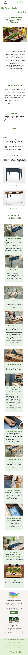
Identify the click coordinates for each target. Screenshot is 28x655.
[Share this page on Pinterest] (23, 12)
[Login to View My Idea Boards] (20, 1)
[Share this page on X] (21, 12)
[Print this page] (25, 12)
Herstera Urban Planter (14, 185)
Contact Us (5, 647)
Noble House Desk (14, 208)
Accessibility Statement (19, 642)
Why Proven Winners (8, 642)
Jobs (24, 647)
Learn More (14, 612)
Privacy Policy (8, 645)
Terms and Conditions (18, 645)
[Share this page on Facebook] (19, 12)
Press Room (12, 647)
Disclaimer (19, 647)
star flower (20, 557)
